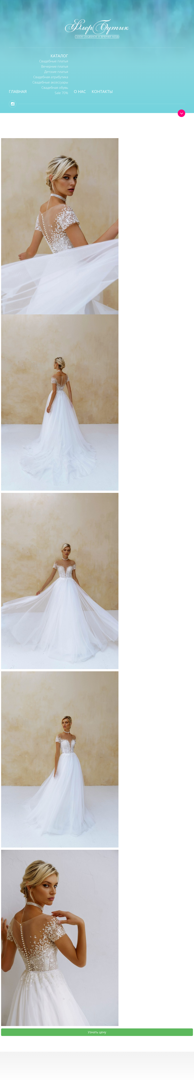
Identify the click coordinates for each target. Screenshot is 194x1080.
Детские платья (56, 71)
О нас (80, 91)
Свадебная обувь (54, 87)
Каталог (59, 55)
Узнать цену (97, 1032)
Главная (18, 91)
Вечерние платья (54, 66)
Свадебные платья (53, 61)
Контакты (102, 91)
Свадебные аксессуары (50, 82)
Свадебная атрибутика (50, 77)
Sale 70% (61, 93)
